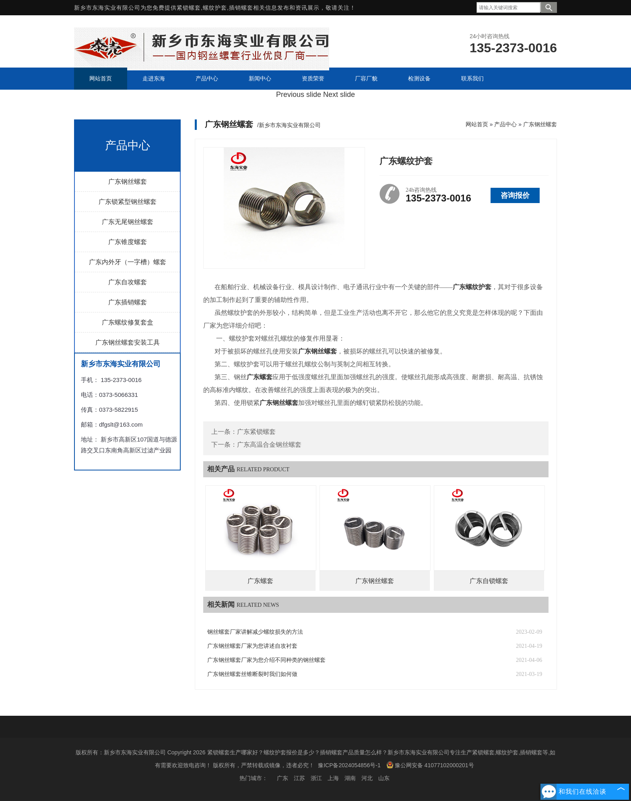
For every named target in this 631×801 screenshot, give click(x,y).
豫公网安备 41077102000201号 (430, 764)
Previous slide (298, 94)
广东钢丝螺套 (127, 181)
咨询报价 (515, 195)
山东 (384, 778)
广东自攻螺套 (127, 282)
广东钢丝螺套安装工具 (127, 342)
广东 (282, 778)
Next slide (339, 94)
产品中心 (505, 124)
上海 (333, 778)
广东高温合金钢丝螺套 (269, 444)
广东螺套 (260, 580)
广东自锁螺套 (489, 580)
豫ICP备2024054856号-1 (349, 765)
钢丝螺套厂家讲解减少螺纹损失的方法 (255, 632)
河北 (367, 778)
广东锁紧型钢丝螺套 (128, 201)
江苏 (299, 778)
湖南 (350, 778)
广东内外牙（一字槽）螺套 (127, 262)
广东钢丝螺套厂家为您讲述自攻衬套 (252, 646)
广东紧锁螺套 (256, 431)
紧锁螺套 (189, 7)
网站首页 (477, 124)
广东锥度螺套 (127, 241)
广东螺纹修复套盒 (127, 322)
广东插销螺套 (127, 302)
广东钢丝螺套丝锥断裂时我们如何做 (252, 674)
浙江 (316, 778)
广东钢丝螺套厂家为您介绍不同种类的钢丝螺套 (266, 660)
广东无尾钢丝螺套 (127, 221)
